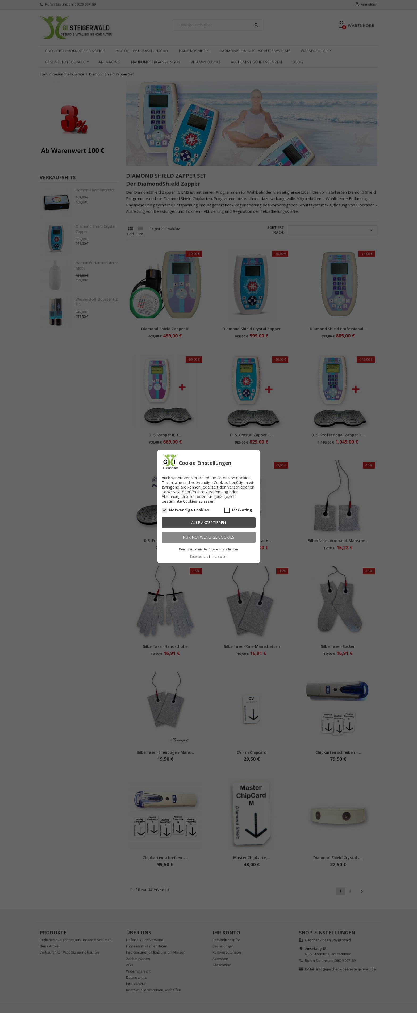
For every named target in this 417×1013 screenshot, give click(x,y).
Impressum (219, 556)
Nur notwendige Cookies (208, 537)
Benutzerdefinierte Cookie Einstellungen (208, 549)
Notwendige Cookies (185, 510)
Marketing (238, 510)
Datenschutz (199, 556)
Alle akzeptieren (208, 522)
